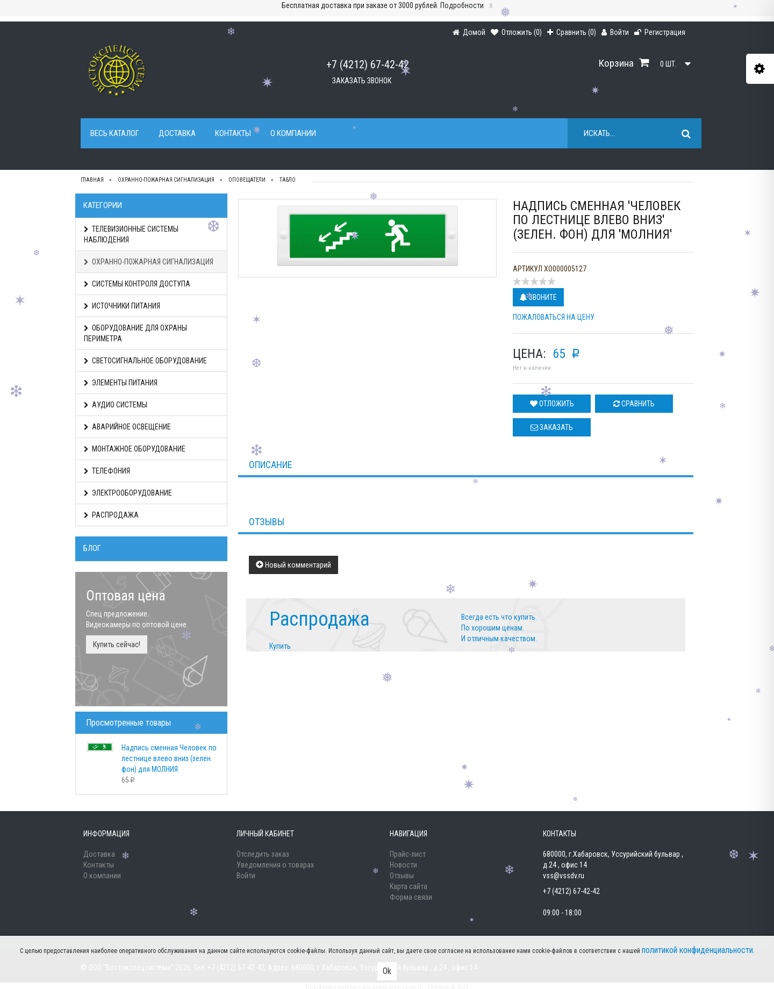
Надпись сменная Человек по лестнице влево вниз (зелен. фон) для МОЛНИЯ (169, 758)
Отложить (552, 403)
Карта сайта (408, 886)
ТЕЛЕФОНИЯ (107, 471)
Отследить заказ (262, 854)
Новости (403, 865)
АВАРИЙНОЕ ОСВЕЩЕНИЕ (127, 426)
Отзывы (402, 875)
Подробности (462, 5)
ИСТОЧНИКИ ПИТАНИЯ (122, 306)
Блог (92, 548)
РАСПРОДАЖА (111, 515)
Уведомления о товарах (275, 865)
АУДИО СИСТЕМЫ (115, 404)
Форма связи (411, 897)
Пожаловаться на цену (553, 317)
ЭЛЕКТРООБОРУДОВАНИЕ (128, 493)
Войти (245, 875)
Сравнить (634, 403)
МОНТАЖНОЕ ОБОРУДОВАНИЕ (134, 449)
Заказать (552, 427)
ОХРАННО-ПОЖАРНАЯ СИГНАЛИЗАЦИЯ (148, 261)
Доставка (177, 133)
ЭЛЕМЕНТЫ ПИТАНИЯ (120, 382)
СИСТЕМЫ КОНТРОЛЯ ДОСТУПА (137, 284)
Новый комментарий (293, 565)
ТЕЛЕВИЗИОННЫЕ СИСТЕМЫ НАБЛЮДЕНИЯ (131, 234)
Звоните (538, 297)
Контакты (233, 133)
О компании (293, 133)
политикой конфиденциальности (697, 950)
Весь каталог (114, 133)
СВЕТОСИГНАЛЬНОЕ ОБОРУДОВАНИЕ (145, 360)
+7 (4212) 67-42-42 (367, 64)
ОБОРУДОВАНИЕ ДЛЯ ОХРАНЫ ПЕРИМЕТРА (135, 333)
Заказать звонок (361, 80)
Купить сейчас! (116, 644)
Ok (387, 971)
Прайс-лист (408, 854)
